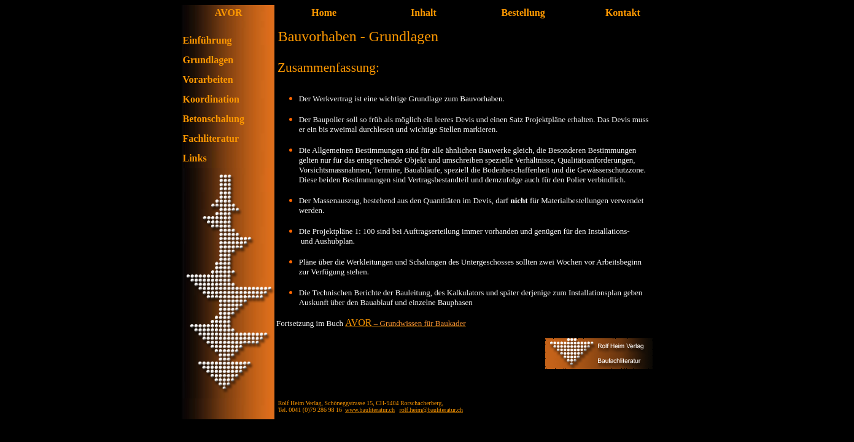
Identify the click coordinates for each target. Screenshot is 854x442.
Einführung (207, 40)
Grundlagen (208, 60)
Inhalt (424, 12)
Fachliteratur (211, 138)
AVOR (358, 322)
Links (195, 158)
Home (323, 12)
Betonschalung (213, 119)
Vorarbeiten (208, 79)
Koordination (211, 99)
